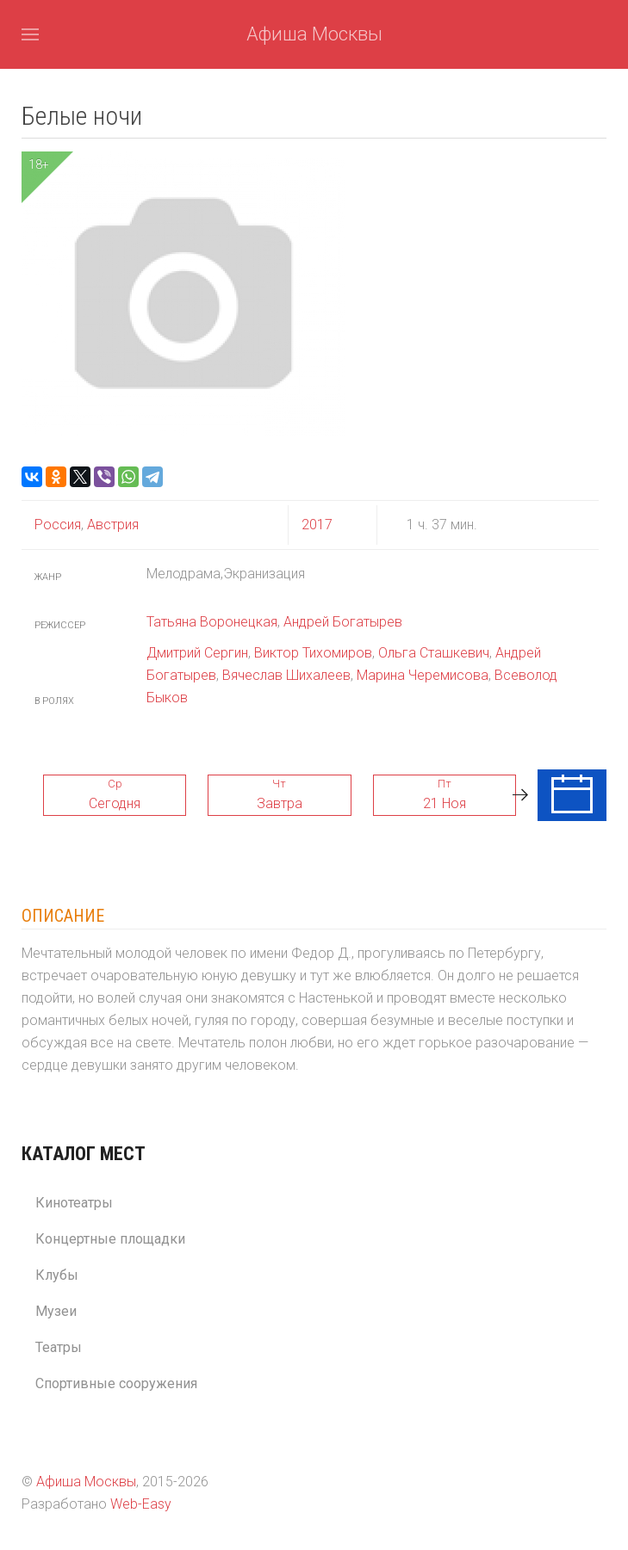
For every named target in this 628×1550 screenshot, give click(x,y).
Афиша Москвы (314, 34)
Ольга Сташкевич (433, 653)
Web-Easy (140, 1504)
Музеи (56, 1311)
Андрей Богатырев (342, 622)
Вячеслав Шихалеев (286, 675)
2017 (317, 524)
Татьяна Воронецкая (211, 622)
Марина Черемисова (422, 675)
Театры (58, 1347)
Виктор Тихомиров (313, 653)
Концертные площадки (110, 1239)
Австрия (111, 524)
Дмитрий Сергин (197, 653)
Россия (57, 524)
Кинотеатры (74, 1203)
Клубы (56, 1275)
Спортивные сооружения (116, 1383)
